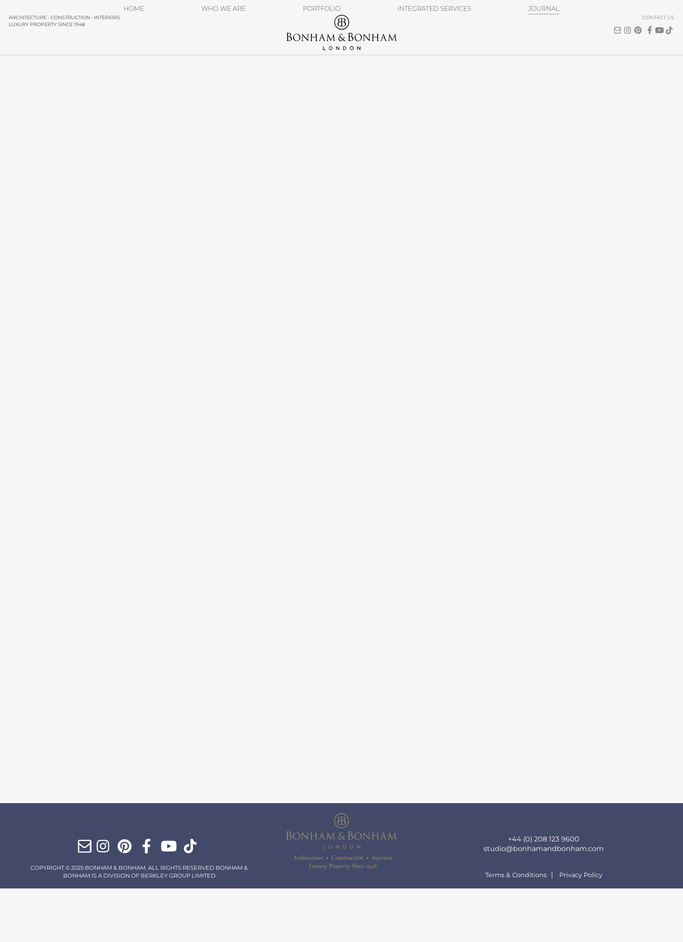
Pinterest (604, 23)
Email (583, 19)
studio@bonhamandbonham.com (544, 902)
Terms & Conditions (516, 928)
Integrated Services (432, 51)
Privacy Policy (580, 928)
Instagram (594, 23)
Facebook (615, 23)
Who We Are (222, 51)
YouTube (625, 23)
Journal (542, 51)
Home (135, 51)
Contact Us (624, 7)
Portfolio (319, 51)
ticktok (636, 23)
